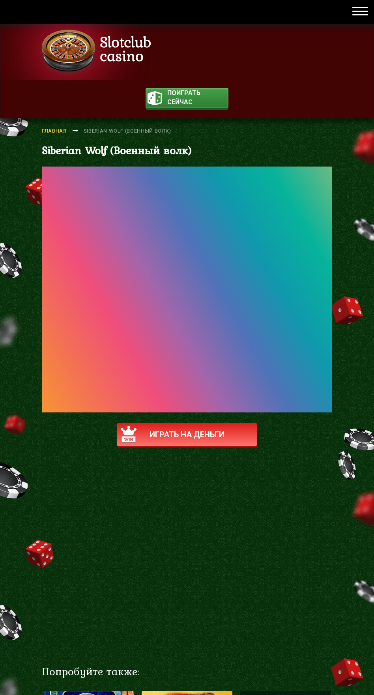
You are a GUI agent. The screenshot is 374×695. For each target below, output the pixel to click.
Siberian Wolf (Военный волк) (127, 131)
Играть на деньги (172, 434)
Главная (54, 131)
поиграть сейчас (174, 98)
